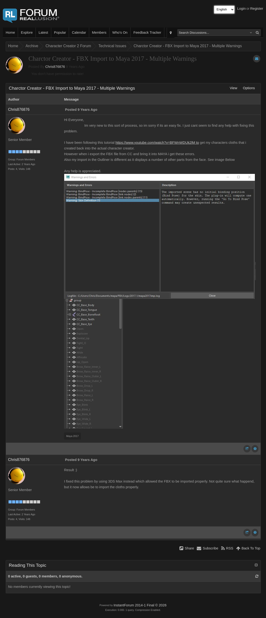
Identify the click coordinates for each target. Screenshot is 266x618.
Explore (27, 32)
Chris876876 (55, 67)
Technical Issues (112, 46)
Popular (60, 32)
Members (99, 32)
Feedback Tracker (147, 32)
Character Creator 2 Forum (68, 46)
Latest (43, 32)
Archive (32, 46)
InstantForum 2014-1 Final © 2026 (140, 605)
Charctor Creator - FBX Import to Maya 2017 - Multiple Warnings (188, 46)
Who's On (120, 32)
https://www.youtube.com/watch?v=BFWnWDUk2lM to (157, 142)
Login (241, 8)
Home (10, 32)
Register (256, 8)
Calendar (79, 32)
